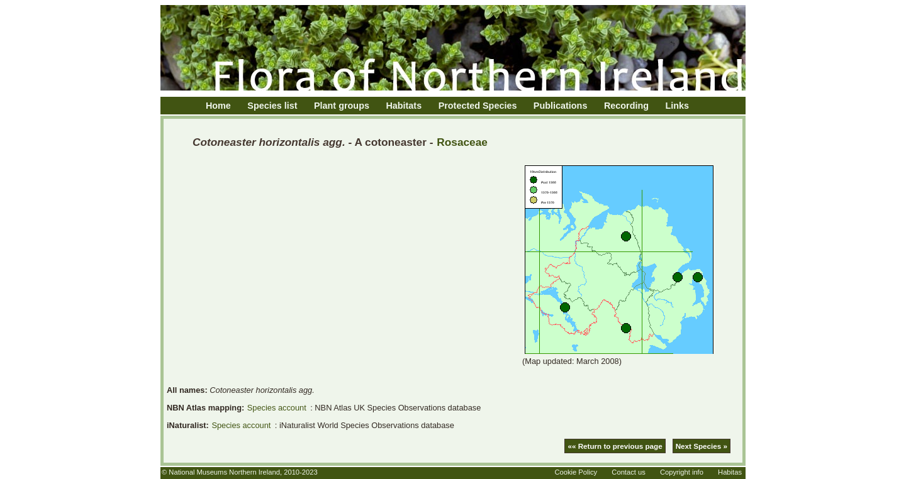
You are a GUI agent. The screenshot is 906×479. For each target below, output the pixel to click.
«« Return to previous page (615, 446)
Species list (272, 106)
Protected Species (478, 106)
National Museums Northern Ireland (224, 472)
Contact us (628, 472)
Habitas (730, 472)
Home (218, 106)
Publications (561, 106)
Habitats (404, 106)
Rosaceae (462, 142)
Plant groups (341, 106)
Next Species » (701, 446)
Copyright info (681, 472)
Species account (276, 407)
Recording (626, 106)
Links (678, 106)
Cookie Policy (575, 472)
